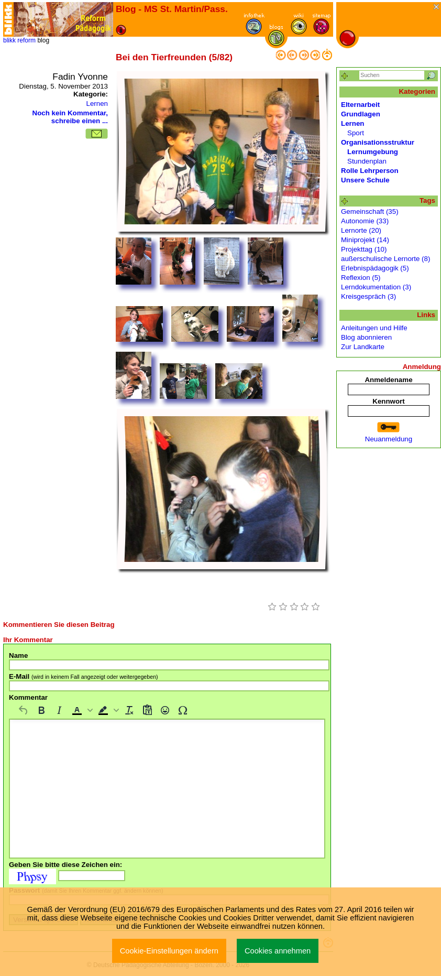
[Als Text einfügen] (147, 710)
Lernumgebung (372, 152)
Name (18, 655)
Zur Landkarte (362, 347)
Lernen (97, 103)
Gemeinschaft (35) (370, 211)
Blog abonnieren (366, 337)
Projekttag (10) (364, 249)
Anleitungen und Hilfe (374, 328)
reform (26, 40)
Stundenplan (367, 161)
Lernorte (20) (361, 230)
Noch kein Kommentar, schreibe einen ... (70, 117)
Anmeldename (388, 380)
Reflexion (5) (361, 277)
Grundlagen (360, 114)
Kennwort (388, 401)
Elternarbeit (360, 105)
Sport (355, 133)
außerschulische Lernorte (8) (385, 259)
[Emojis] (165, 710)
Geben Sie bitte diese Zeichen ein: (65, 865)
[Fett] (41, 710)
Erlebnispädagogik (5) (375, 268)
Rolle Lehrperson (370, 171)
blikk (9, 40)
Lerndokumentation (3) (376, 287)
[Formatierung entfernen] (129, 710)
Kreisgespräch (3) (368, 296)
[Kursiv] (59, 710)
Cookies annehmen (278, 951)
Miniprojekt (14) (365, 240)
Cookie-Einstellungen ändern (169, 951)
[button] (81, 710)
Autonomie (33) (365, 221)
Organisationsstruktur (377, 142)
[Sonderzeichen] (183, 710)
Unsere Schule (365, 180)
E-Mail (83, 676)
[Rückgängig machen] (23, 710)
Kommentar (28, 697)
